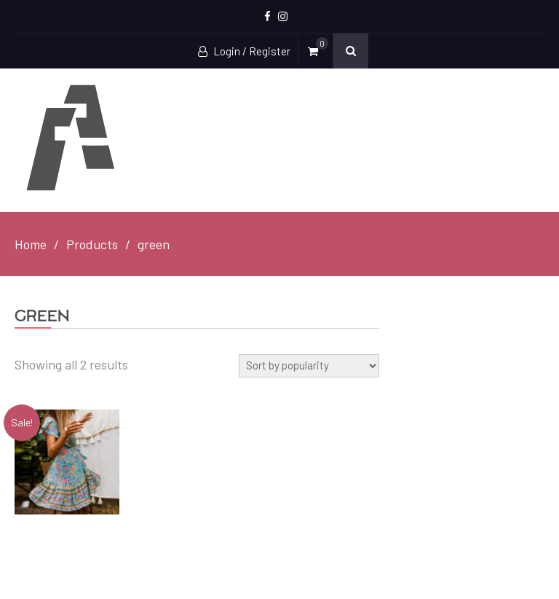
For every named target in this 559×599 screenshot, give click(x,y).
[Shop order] (309, 365)
